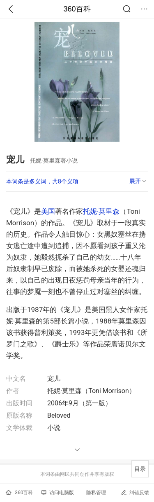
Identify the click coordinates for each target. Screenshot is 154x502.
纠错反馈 (135, 492)
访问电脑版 (57, 492)
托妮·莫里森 (101, 211)
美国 (48, 211)
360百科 (76, 9)
